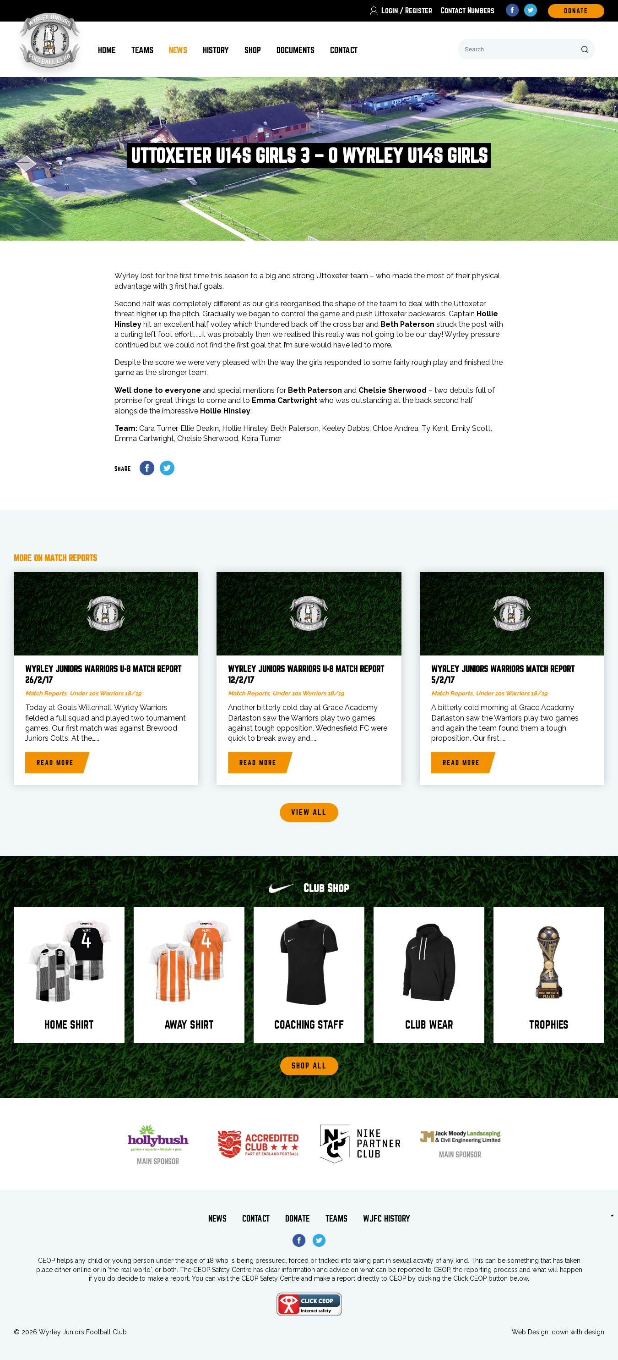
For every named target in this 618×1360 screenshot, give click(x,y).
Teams (142, 50)
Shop (252, 50)
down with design (578, 1332)
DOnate (576, 11)
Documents (295, 50)
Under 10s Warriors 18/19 (105, 693)
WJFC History (386, 1218)
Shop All (309, 1066)
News (178, 50)
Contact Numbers (467, 11)
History (216, 50)
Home (107, 50)
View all (309, 812)
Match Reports (45, 693)
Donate (297, 1218)
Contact (344, 50)
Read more (55, 763)
